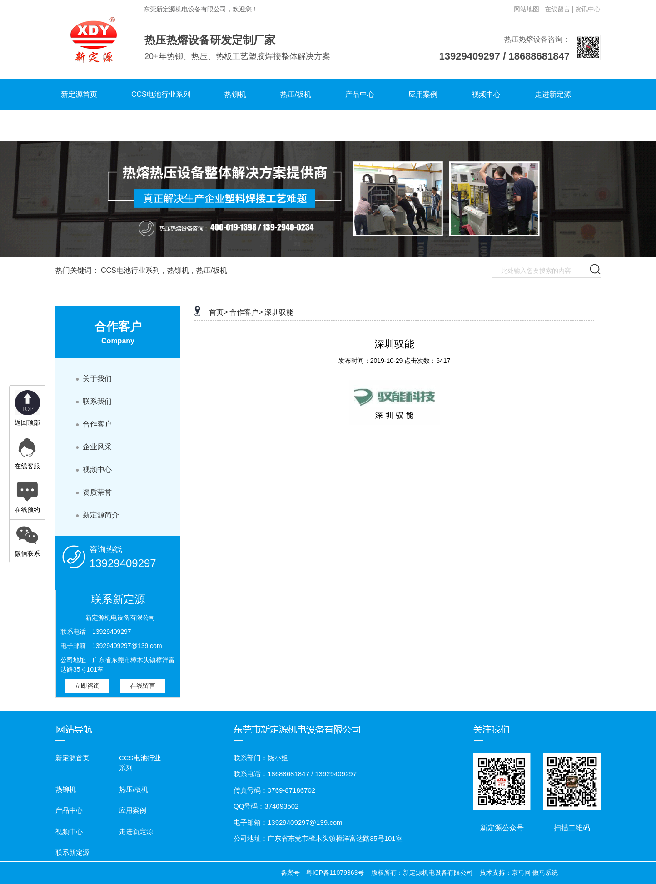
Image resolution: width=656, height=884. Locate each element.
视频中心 (486, 94)
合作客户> (246, 312)
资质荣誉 (93, 492)
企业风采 (93, 447)
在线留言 (142, 685)
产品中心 (359, 94)
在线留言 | (559, 9)
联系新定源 (79, 125)
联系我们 (93, 401)
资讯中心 (588, 9)
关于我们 (93, 378)
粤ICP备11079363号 (335, 872)
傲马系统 (545, 872)
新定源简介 (97, 515)
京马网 (521, 872)
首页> (218, 312)
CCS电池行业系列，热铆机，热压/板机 (164, 270)
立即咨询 (87, 685)
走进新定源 (553, 94)
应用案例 (422, 94)
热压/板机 (295, 94)
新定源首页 (79, 94)
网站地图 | (528, 9)
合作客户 (93, 424)
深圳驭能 (278, 312)
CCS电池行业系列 (160, 94)
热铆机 (235, 94)
